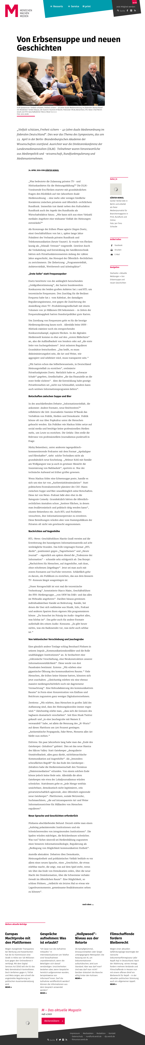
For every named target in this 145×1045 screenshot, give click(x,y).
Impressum (75, 1033)
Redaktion (101, 1033)
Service (75, 6)
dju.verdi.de (110, 1036)
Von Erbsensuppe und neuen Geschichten (118, 279)
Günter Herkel (52, 170)
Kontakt (112, 1033)
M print (87, 6)
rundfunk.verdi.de (94, 1036)
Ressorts (58, 6)
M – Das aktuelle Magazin (61, 1010)
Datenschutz (77, 1036)
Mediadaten (88, 1033)
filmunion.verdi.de (80, 1039)
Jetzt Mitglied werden (126, 6)
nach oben (87, 904)
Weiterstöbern (51, 1020)
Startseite (114, 273)
